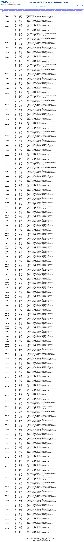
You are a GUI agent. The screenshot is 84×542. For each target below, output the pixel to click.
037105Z (50, 9)
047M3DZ (10, 10)
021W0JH (33, 9)
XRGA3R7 (62, 13)
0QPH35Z (9, 12)
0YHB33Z (51, 13)
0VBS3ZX (22, 13)
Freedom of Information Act (42, 537)
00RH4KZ (15, 9)
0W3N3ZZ (29, 13)
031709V (47, 9)
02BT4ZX (36, 9)
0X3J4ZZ (40, 13)
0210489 (29, 9)
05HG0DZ (35, 10)
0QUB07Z (17, 12)
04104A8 (75, 9)
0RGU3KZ (28, 12)
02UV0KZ (43, 9)
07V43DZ (70, 10)
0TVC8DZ (74, 12)
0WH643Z (33, 13)
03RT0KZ (68, 9)
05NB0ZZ (38, 10)
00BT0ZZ (8, 9)
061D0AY (45, 10)
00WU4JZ (19, 9)
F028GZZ (58, 13)
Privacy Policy (34, 537)
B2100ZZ (54, 13)
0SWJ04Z (60, 12)
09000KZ (80, 10)
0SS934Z (57, 12)
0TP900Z (71, 12)
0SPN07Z (53, 12)
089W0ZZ (73, 10)
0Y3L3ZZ (47, 13)
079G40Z (59, 10)
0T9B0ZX (67, 12)
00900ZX (5, 9)
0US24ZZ (82, 12)
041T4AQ (82, 9)
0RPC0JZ (31, 12)
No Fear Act (50, 537)
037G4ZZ (53, 9)
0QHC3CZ (6, 12)
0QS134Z (13, 12)
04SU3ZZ (24, 10)
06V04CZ (56, 10)
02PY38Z (40, 9)
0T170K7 (64, 12)
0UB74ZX (78, 12)
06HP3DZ (49, 10)
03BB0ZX (57, 9)
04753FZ (3, 10)
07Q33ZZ (66, 10)
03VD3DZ (72, 9)
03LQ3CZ (64, 9)
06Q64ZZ (52, 10)
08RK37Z (77, 10)
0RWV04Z (42, 12)
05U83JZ (42, 10)
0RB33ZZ (20, 12)
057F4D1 (31, 10)
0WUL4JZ (36, 13)
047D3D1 (6, 10)
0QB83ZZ (2, 12)
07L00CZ (63, 10)
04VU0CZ (28, 10)
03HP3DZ (61, 9)
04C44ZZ (13, 10)
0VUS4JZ (25, 13)
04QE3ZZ (20, 10)
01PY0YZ (26, 9)
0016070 (1, 9)
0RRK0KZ (35, 12)
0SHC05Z (50, 12)
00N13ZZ (12, 9)
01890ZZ (22, 9)
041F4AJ (78, 9)
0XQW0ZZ (44, 13)
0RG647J (24, 12)
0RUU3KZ (39, 12)
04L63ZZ (17, 10)
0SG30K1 (46, 12)
